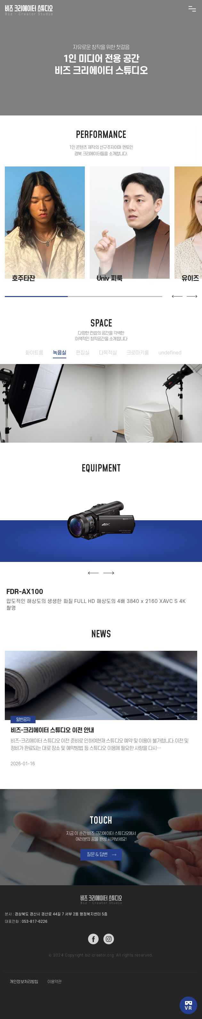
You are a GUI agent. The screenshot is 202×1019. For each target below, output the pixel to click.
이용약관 (54, 982)
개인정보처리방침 (24, 982)
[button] (177, 296)
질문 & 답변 (97, 854)
